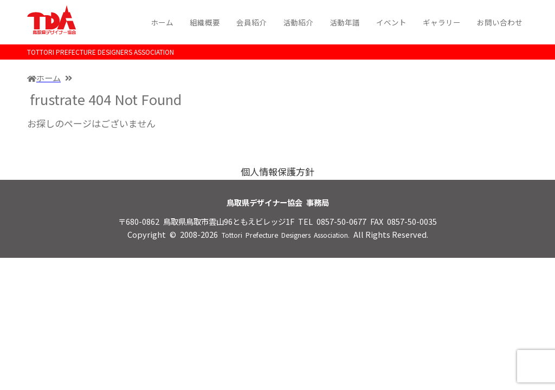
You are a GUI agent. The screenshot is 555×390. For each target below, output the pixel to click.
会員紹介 (251, 22)
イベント (391, 22)
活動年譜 (345, 22)
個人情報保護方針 (277, 171)
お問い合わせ (499, 22)
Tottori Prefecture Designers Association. (286, 235)
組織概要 (205, 22)
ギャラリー (442, 22)
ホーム (162, 22)
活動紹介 (298, 22)
